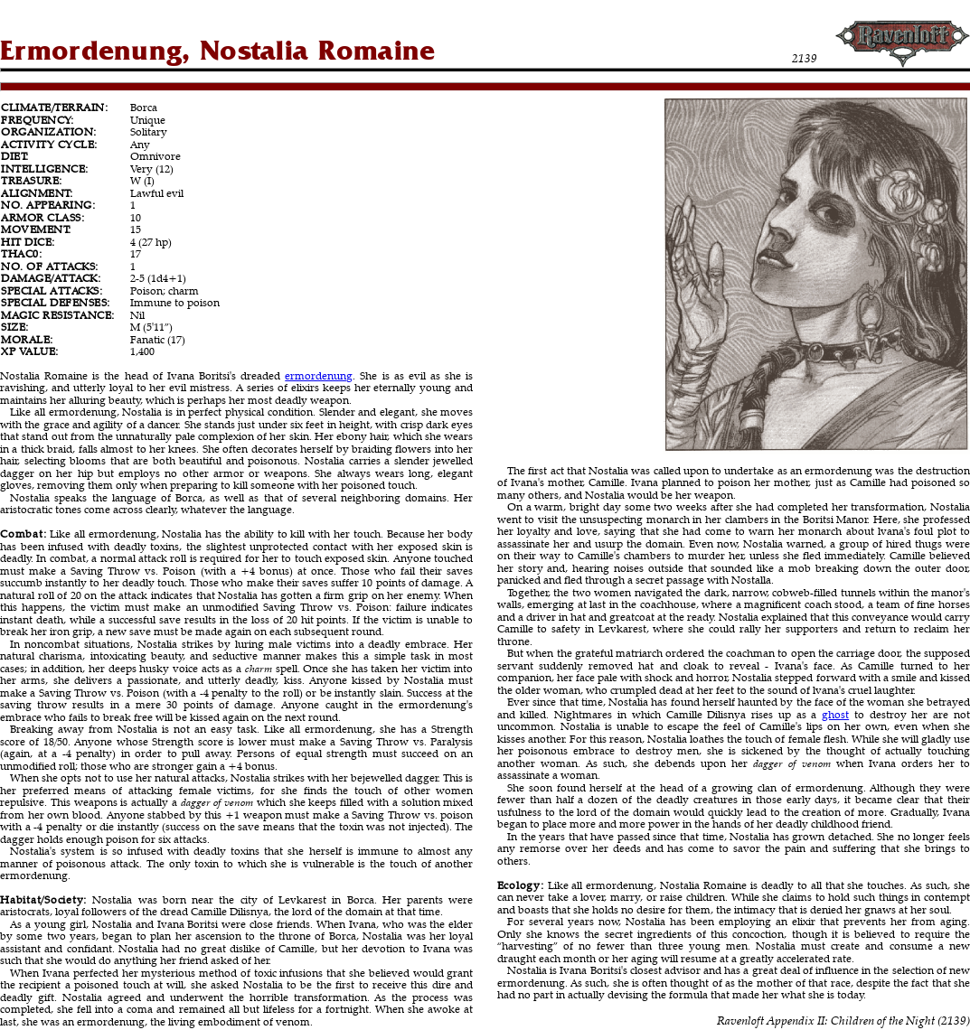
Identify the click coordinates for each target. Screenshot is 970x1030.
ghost (835, 714)
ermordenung (319, 375)
